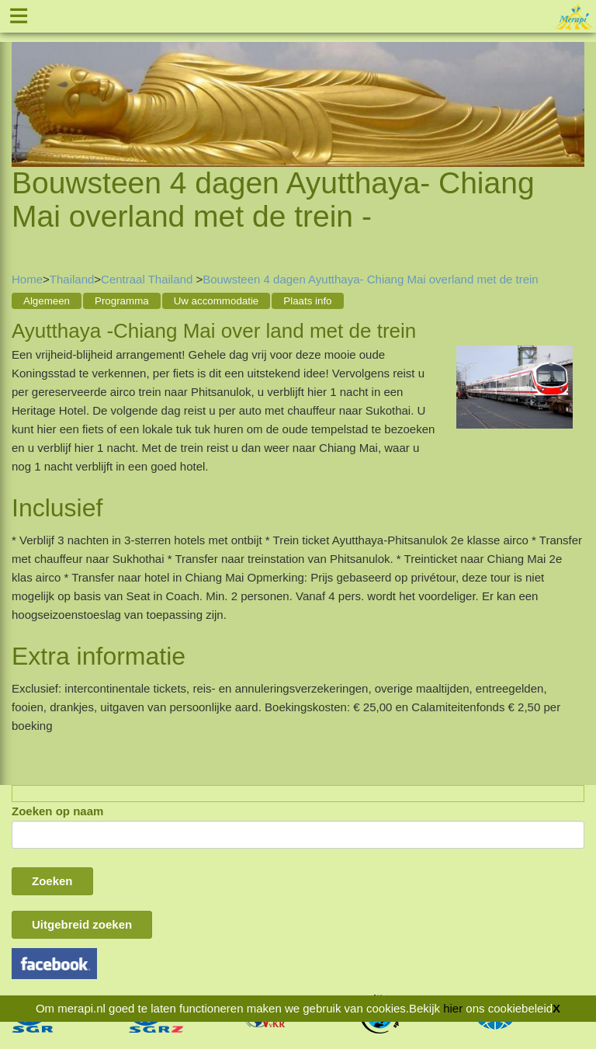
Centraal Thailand (148, 279)
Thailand (72, 279)
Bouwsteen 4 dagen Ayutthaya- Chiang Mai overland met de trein (371, 279)
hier (453, 1008)
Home (27, 279)
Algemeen (46, 301)
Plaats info (307, 301)
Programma (122, 301)
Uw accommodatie (216, 301)
